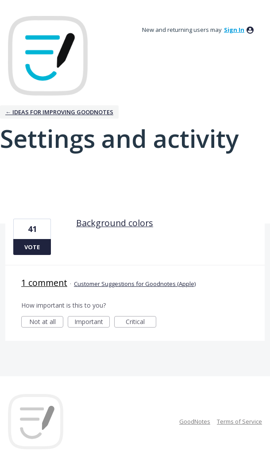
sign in (234, 30)
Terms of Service (239, 421)
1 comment (44, 283)
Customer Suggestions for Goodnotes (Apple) (135, 284)
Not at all (46, 322)
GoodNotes (194, 421)
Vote (32, 247)
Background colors (114, 223)
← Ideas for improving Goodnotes (59, 112)
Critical (141, 322)
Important (92, 322)
